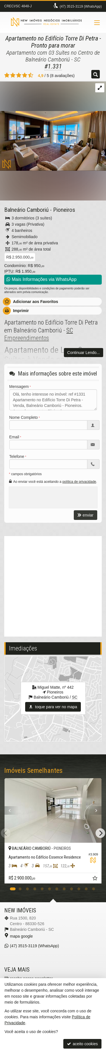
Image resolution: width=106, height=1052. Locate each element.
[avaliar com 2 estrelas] (13, 75)
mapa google (21, 936)
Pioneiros (64, 209)
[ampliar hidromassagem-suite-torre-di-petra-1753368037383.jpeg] (53, 125)
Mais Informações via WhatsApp (42, 279)
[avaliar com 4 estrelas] (24, 75)
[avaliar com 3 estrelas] (18, 75)
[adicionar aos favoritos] (95, 879)
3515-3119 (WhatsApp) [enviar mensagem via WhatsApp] (81, 6)
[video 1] (53, 585)
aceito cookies (82, 1044)
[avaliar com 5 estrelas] (30, 75)
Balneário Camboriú (26, 209)
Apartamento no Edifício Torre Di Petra (51, 38)
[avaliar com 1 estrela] (7, 75)
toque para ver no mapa (53, 707)
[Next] (100, 833)
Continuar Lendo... (83, 352)
